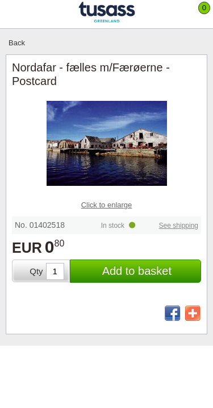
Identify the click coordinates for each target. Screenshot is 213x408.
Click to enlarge (106, 205)
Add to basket (137, 271)
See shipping (178, 226)
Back (17, 43)
